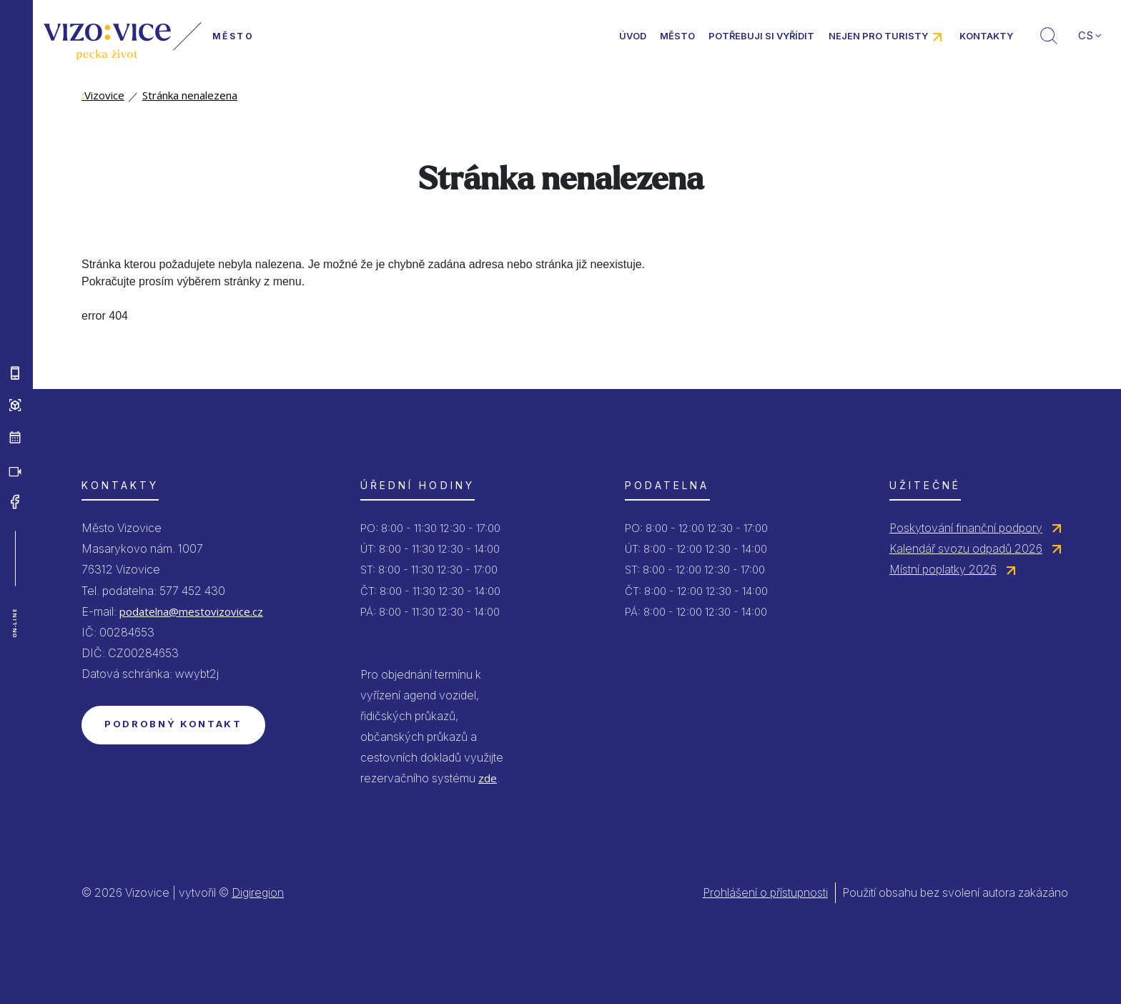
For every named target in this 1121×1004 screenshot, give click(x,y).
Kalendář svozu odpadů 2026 (965, 548)
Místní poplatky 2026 (943, 569)
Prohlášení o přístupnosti (765, 892)
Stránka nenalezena (189, 95)
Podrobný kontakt (173, 723)
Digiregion (258, 892)
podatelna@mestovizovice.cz (191, 611)
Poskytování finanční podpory (965, 528)
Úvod (632, 35)
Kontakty (986, 35)
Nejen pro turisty (878, 35)
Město (677, 35)
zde (487, 778)
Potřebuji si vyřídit (761, 35)
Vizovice (103, 95)
